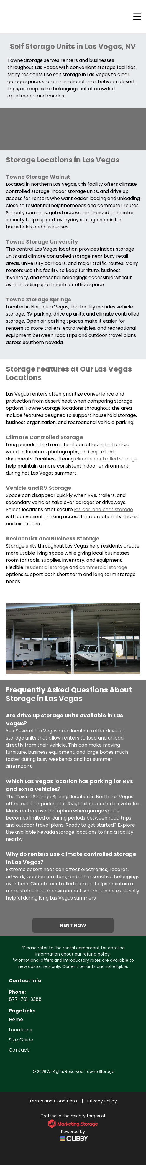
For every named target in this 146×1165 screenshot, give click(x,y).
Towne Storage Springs (38, 299)
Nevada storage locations (67, 832)
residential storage (46, 567)
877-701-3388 (25, 999)
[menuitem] (73, 1019)
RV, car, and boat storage (103, 509)
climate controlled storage (106, 458)
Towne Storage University (42, 241)
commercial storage (103, 567)
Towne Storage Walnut (38, 176)
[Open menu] (137, 16)
